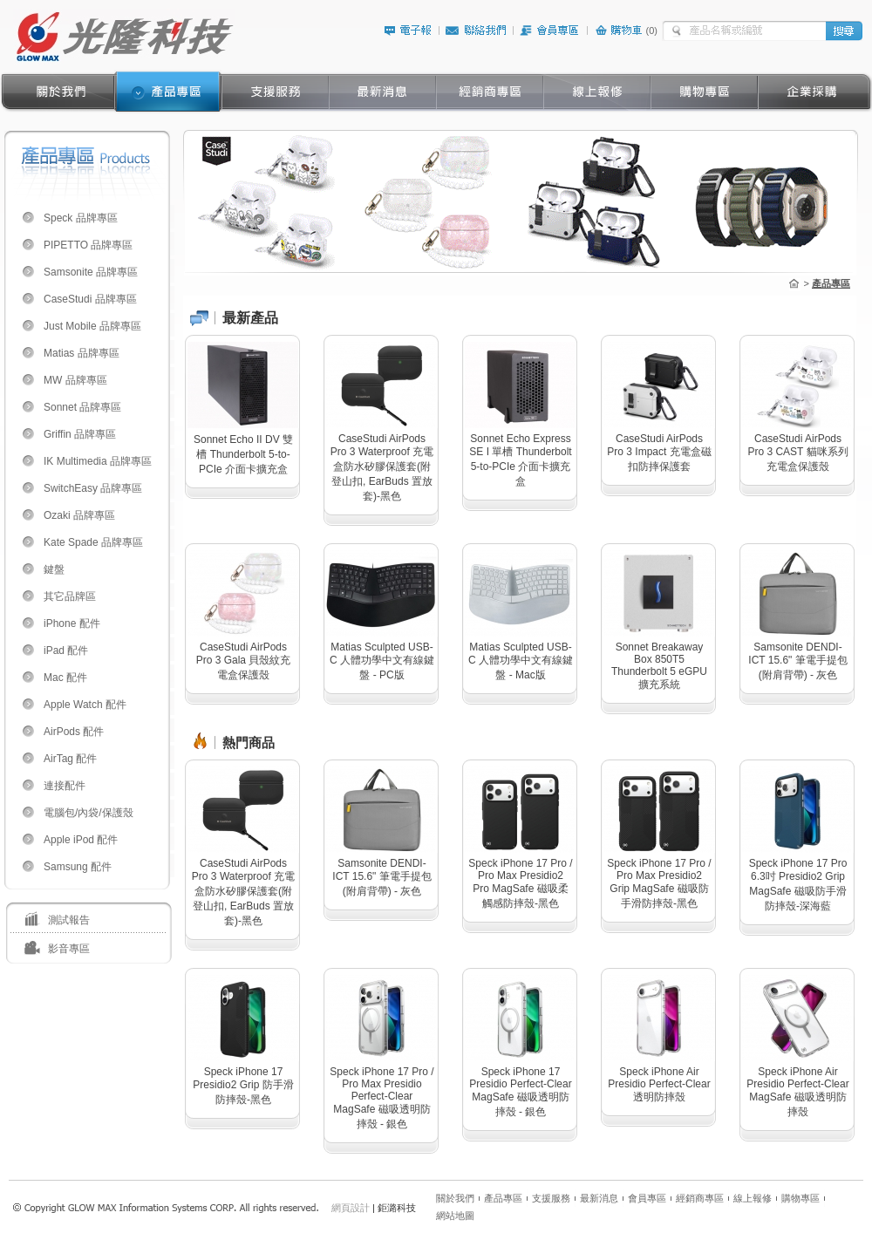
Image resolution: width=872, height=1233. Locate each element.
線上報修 (752, 1198)
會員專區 (647, 1198)
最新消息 (599, 1198)
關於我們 (455, 1198)
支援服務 (551, 1198)
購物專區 (800, 1198)
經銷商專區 (700, 1198)
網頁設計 (350, 1207)
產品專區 (503, 1198)
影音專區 (69, 949)
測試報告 (69, 920)
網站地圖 (455, 1215)
